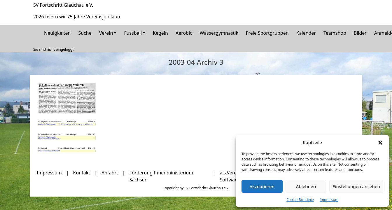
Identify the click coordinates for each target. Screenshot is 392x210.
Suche (84, 33)
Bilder (360, 33)
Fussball (133, 33)
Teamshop (334, 33)
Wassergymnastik (219, 33)
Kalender (306, 33)
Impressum (329, 199)
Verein (106, 33)
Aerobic (184, 33)
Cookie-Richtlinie (300, 199)
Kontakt (81, 172)
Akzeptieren (261, 186)
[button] (380, 142)
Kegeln (160, 33)
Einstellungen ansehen (356, 186)
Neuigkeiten (57, 33)
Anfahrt (110, 172)
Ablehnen (306, 186)
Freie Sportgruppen (267, 33)
